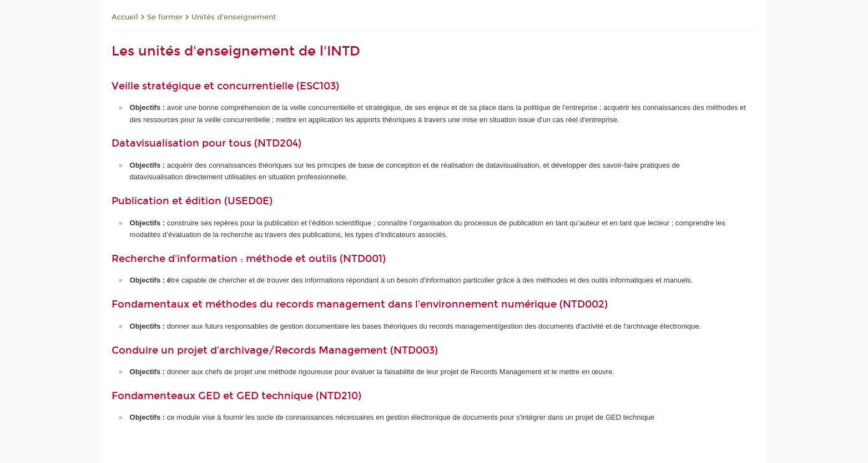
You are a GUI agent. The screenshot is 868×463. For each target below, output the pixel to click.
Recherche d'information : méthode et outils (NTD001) (249, 259)
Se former (165, 17)
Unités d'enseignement (233, 17)
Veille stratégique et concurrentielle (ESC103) (225, 86)
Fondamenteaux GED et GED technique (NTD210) (236, 396)
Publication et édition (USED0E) (192, 201)
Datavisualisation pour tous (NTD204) (206, 143)
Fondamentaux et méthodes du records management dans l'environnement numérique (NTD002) (360, 304)
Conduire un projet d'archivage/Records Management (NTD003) (275, 350)
